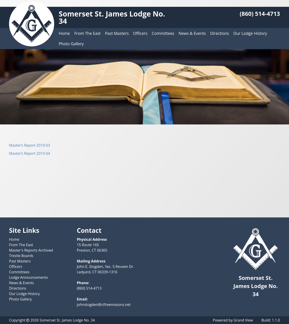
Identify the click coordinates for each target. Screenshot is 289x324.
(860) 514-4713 (260, 14)
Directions (219, 33)
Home (64, 33)
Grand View (243, 320)
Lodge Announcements (28, 277)
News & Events (192, 33)
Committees (163, 33)
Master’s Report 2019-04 (29, 153)
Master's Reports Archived (31, 250)
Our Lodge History (250, 33)
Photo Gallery (71, 43)
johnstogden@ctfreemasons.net (104, 304)
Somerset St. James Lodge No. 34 (112, 17)
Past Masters (117, 33)
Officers (140, 33)
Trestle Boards (21, 255)
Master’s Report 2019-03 (29, 145)
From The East (87, 33)
